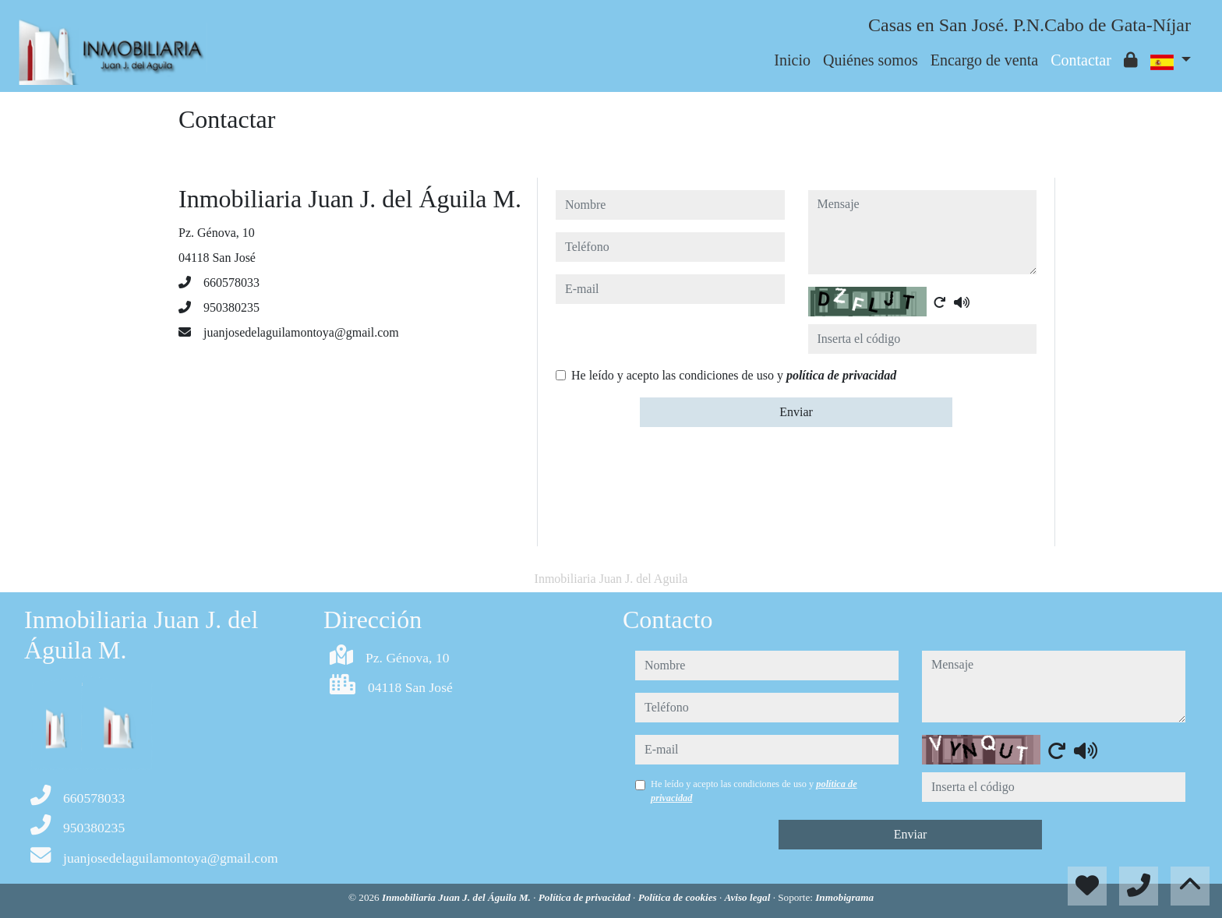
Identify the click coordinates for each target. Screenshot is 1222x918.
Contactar (1081, 60)
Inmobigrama (844, 897)
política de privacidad (841, 375)
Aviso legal (749, 897)
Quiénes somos (870, 60)
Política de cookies (678, 897)
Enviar (796, 411)
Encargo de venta (984, 60)
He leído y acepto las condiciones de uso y (733, 375)
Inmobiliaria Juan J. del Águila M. (457, 897)
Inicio (792, 60)
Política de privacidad (586, 897)
